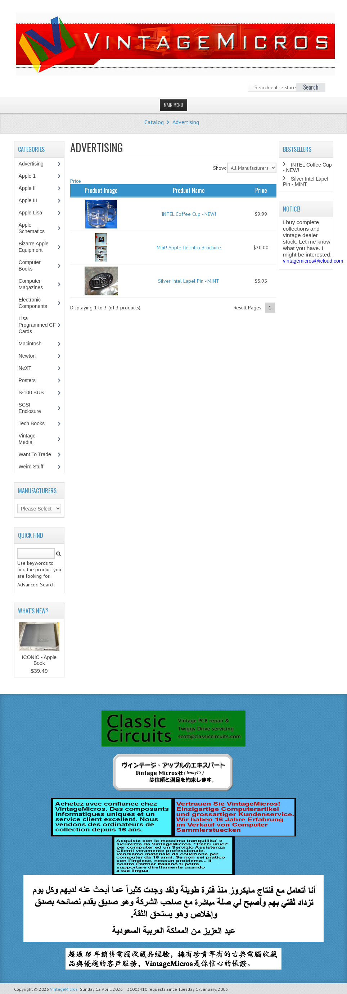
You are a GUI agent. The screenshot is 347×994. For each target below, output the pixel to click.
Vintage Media (29, 439)
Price (75, 181)
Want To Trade (35, 454)
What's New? (33, 611)
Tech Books (37, 423)
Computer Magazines (36, 284)
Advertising (185, 122)
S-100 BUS (35, 392)
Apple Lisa (36, 212)
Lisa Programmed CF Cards (37, 325)
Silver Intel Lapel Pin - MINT (188, 281)
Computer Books (31, 265)
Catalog (154, 122)
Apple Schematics (35, 228)
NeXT (25, 368)
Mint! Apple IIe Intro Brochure (189, 247)
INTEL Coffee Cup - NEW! (189, 214)
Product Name (188, 190)
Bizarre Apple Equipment (34, 247)
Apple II (31, 188)
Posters (31, 380)
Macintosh (34, 343)
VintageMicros (64, 989)
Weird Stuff (35, 466)
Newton (27, 356)
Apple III (32, 200)
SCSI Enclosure (34, 408)
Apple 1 (31, 176)
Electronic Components (37, 303)
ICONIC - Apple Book (39, 660)
